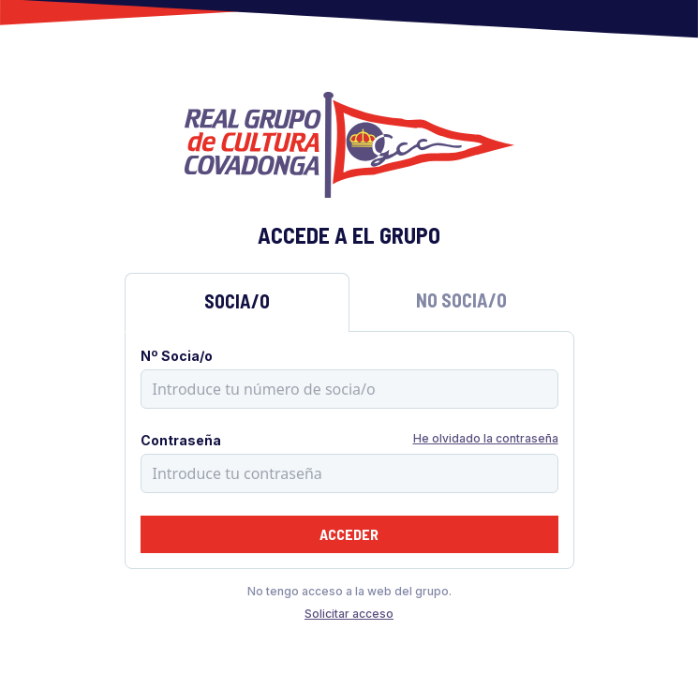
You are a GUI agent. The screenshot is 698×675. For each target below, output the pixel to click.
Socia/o (237, 301)
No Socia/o (461, 300)
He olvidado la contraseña (485, 438)
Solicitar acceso (349, 614)
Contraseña (181, 440)
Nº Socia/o (177, 356)
